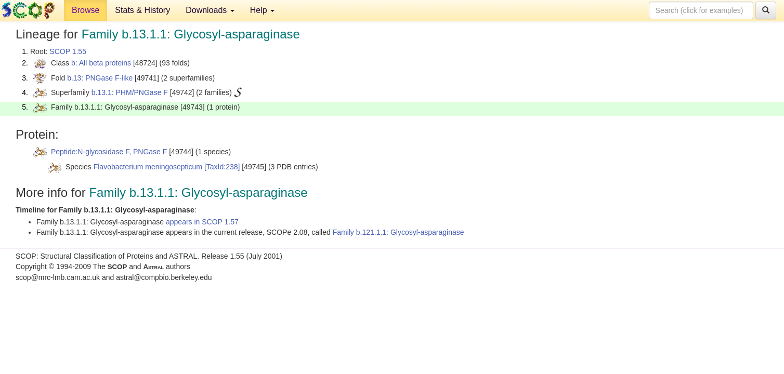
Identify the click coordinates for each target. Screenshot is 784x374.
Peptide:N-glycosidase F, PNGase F (109, 152)
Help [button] (262, 10)
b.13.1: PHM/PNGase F (130, 92)
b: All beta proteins (101, 63)
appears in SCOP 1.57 (202, 222)
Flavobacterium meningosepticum (148, 167)
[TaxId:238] (222, 167)
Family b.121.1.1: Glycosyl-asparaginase (398, 232)
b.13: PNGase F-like (100, 78)
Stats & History (142, 10)
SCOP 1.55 (67, 51)
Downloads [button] (210, 10)
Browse (85, 10)
